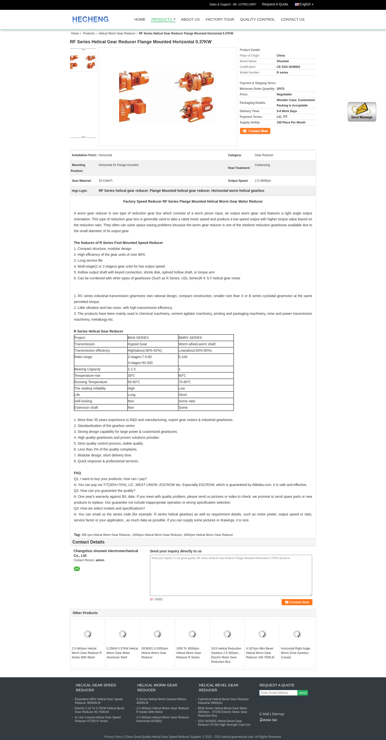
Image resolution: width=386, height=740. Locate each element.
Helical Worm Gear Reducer (116, 33)
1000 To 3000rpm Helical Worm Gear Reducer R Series (188, 653)
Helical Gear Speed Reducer (96, 687)
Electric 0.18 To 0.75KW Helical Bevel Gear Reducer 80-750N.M (99, 710)
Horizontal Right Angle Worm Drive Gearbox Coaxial (295, 653)
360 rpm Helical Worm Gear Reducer (106, 535)
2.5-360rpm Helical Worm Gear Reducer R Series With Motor (87, 653)
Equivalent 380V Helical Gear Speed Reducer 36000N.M (99, 701)
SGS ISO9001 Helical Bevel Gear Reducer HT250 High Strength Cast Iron (224, 722)
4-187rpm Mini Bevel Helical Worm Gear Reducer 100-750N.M (260, 653)
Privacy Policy (113, 737)
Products (161, 19)
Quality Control (257, 19)
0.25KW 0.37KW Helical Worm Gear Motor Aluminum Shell (122, 653)
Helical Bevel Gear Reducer (219, 687)
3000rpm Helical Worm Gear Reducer (208, 535)
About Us (190, 19)
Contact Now (248, 130)
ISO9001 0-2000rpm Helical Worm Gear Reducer (154, 653)
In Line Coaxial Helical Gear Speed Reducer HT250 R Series (98, 719)
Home (139, 19)
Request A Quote (275, 4)
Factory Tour (220, 19)
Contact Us (293, 19)
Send (302, 693)
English (307, 3)
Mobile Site (268, 720)
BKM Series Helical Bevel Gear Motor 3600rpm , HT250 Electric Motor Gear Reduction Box (222, 712)
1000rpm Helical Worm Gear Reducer (157, 535)
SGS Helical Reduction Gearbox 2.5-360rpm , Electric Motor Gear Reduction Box (226, 655)
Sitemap (278, 714)
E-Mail (264, 714)
